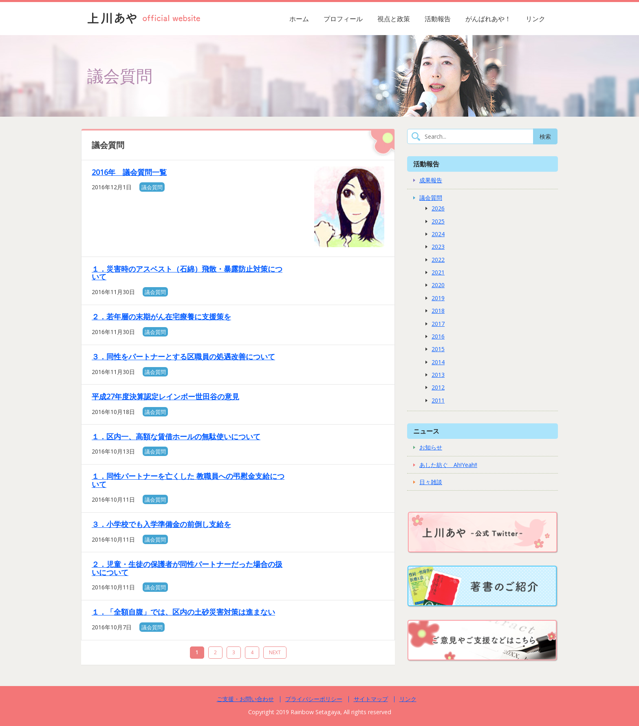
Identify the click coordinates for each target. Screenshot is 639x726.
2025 (438, 221)
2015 (438, 349)
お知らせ (430, 447)
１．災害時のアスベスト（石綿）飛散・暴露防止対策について (187, 273)
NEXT (275, 652)
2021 (438, 272)
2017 (438, 324)
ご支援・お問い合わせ (245, 699)
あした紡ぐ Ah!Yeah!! (448, 465)
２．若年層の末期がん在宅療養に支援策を (161, 316)
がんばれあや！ (488, 18)
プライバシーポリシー (313, 699)
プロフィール (343, 18)
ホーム (299, 18)
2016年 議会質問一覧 (129, 172)
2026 (438, 208)
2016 (438, 336)
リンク (535, 18)
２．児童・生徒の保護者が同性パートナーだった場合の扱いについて (187, 568)
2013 (438, 374)
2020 (438, 285)
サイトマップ (371, 699)
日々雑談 (430, 482)
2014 (438, 362)
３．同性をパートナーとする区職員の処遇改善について (183, 356)
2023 (438, 246)
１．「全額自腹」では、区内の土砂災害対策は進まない (183, 612)
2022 (438, 259)
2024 (438, 234)
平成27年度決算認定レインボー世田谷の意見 (165, 396)
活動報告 (438, 18)
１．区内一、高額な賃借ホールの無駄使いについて (176, 436)
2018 (438, 310)
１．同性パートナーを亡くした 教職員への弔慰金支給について (188, 480)
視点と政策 (393, 18)
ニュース (426, 431)
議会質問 (152, 187)
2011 (438, 400)
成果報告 (430, 180)
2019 (438, 298)
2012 (438, 387)
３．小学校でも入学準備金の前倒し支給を (161, 524)
